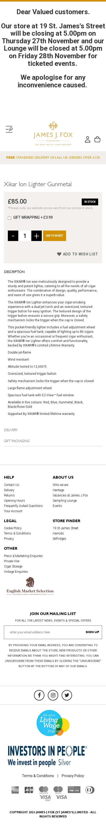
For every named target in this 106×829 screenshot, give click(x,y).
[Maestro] (58, 792)
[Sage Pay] (74, 792)
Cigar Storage (13, 566)
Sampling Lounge (65, 500)
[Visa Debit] (45, 800)
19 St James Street (65, 528)
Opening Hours (14, 500)
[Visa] (61, 798)
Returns (9, 495)
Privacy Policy (73, 776)
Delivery (11, 429)
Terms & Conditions (17, 533)
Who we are (60, 485)
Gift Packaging (17, 440)
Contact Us (11, 485)
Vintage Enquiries (16, 572)
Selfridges (59, 539)
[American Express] (15, 792)
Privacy (9, 539)
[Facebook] (39, 695)
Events (57, 506)
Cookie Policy (13, 528)
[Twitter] (67, 695)
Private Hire (11, 561)
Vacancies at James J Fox (70, 495)
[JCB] (29, 792)
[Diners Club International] (90, 792)
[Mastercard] (43, 792)
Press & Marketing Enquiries (23, 556)
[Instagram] (53, 695)
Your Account (13, 511)
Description (14, 271)
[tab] (53, 271)
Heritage (58, 490)
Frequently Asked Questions (23, 506)
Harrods (58, 533)
